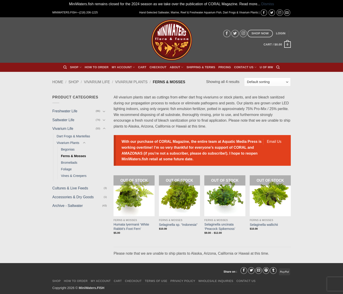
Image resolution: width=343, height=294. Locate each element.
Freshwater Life (64, 111)
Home (57, 82)
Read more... (249, 4)
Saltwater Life (63, 120)
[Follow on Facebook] (264, 12)
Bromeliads (69, 162)
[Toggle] (104, 111)
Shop (75, 67)
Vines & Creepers (74, 176)
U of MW (266, 67)
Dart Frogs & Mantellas (73, 136)
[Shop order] (267, 82)
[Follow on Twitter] (272, 12)
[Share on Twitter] (251, 270)
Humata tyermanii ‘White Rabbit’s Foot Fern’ (131, 227)
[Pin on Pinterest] (266, 270)
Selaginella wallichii (264, 224)
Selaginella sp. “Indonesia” (178, 224)
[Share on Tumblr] (273, 270)
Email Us (274, 141)
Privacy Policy (182, 281)
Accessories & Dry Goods (73, 197)
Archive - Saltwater (67, 206)
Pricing (224, 67)
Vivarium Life (97, 82)
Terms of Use (156, 281)
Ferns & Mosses (73, 156)
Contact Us (245, 67)
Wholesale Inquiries (215, 281)
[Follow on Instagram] (279, 12)
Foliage (66, 169)
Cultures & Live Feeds (70, 188)
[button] (281, 33)
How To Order (97, 67)
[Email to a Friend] (258, 270)
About (176, 67)
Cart (142, 67)
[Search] (65, 67)
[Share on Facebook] (243, 270)
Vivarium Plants (131, 82)
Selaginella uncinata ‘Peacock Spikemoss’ (219, 227)
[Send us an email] (287, 12)
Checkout (158, 67)
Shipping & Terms (201, 67)
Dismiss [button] (267, 4)
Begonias (68, 149)
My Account (123, 67)
